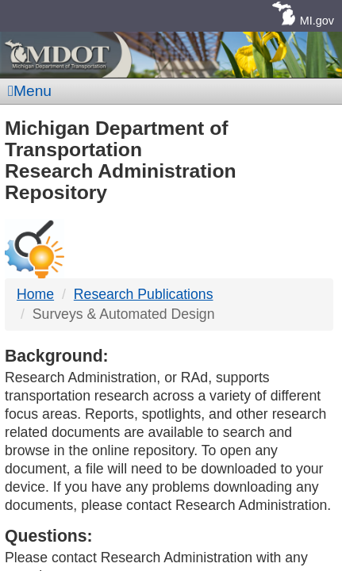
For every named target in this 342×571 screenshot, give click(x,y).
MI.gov (317, 20)
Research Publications (143, 294)
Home (35, 294)
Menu (30, 90)
